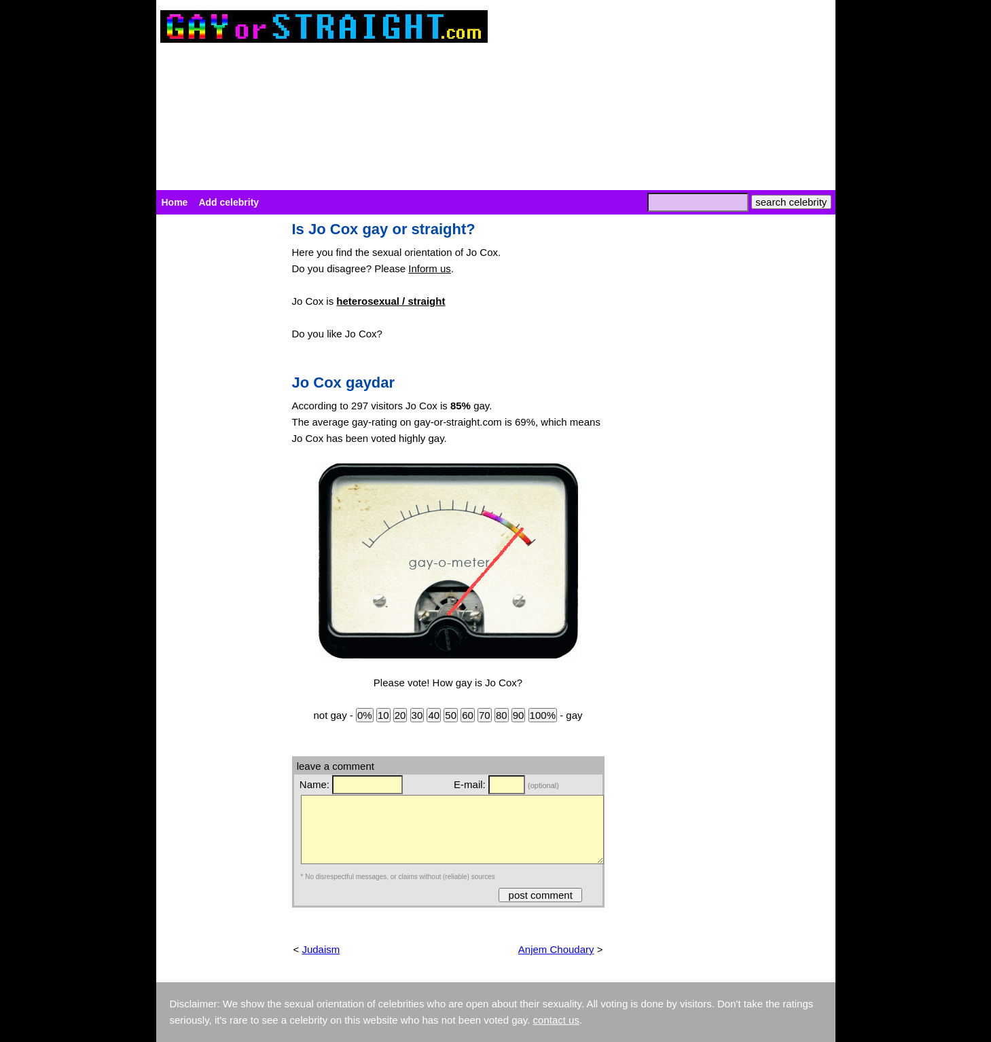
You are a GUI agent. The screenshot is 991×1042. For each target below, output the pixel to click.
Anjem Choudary (556, 949)
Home (175, 202)
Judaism (321, 949)
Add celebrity (228, 202)
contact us (556, 1020)
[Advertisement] (217, 425)
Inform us (429, 268)
